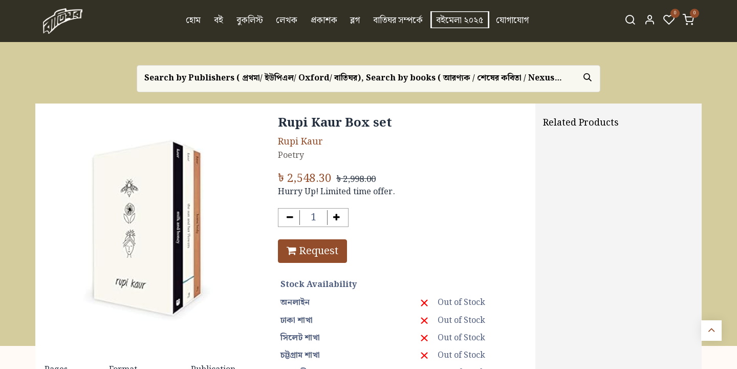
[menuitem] (194, 21)
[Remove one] (290, 217)
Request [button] (312, 251)
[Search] (630, 21)
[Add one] (337, 217)
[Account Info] (649, 21)
